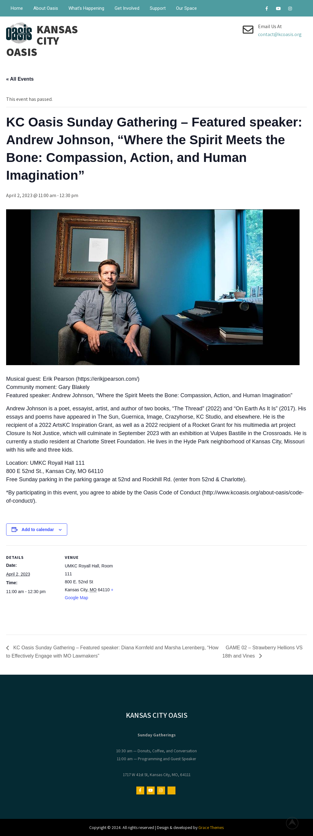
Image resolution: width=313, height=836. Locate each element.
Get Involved (127, 8)
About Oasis (45, 8)
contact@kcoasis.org (280, 34)
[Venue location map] (155, 588)
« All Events (20, 79)
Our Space (186, 8)
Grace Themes (211, 827)
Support (158, 8)
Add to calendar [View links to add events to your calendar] (38, 529)
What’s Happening (86, 8)
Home (17, 8)
